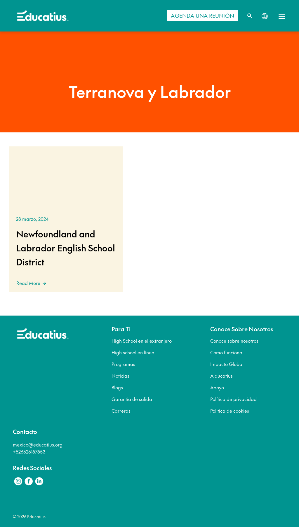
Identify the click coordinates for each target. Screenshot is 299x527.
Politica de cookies (229, 410)
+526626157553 (29, 451)
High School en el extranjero (142, 340)
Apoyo (217, 387)
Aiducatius (221, 375)
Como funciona (226, 352)
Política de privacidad (233, 399)
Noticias (120, 375)
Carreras (121, 410)
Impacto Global (227, 364)
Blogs (117, 387)
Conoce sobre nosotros (234, 340)
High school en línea (133, 352)
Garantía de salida (132, 399)
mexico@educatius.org (37, 444)
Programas (123, 364)
